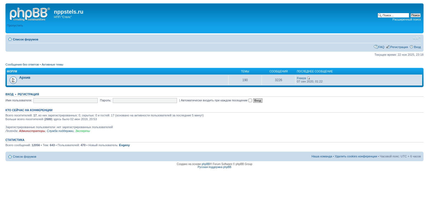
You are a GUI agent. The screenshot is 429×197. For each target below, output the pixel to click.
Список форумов (25, 39)
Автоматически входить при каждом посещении (216, 100)
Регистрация (399, 47)
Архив (24, 77)
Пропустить (15, 25)
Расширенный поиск (406, 19)
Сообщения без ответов (22, 64)
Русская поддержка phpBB (214, 167)
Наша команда (321, 156)
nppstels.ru (68, 12)
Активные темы (52, 64)
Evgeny (124, 145)
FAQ (381, 47)
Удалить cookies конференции (356, 156)
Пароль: (105, 100)
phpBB (206, 164)
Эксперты (82, 131)
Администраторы (32, 131)
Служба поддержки (60, 131)
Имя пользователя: (18, 100)
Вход (417, 47)
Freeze (301, 78)
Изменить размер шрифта (417, 38)
